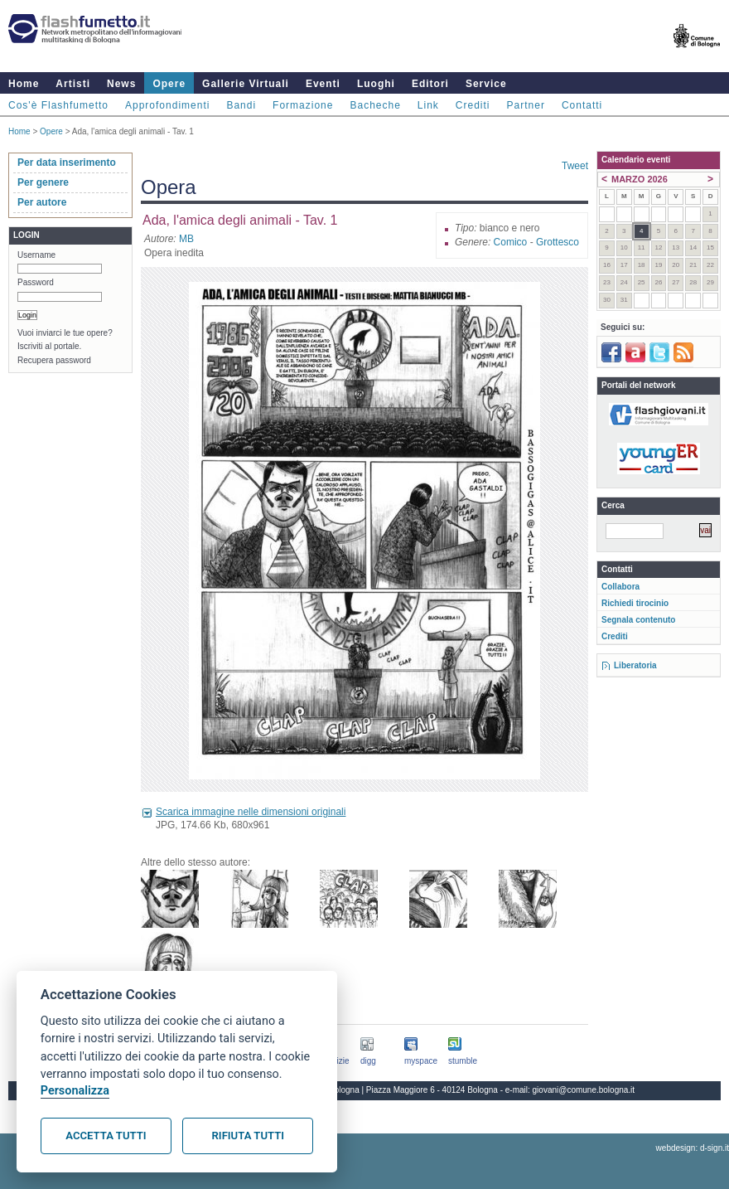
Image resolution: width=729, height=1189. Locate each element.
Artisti (73, 84)
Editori (430, 84)
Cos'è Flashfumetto (58, 105)
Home (23, 84)
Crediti (473, 105)
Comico (511, 242)
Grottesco (557, 242)
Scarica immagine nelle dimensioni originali (250, 812)
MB (186, 239)
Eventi (323, 84)
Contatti (582, 105)
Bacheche (375, 105)
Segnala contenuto (638, 619)
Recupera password (54, 360)
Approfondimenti (167, 105)
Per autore (41, 202)
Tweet (575, 166)
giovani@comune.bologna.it (584, 1089)
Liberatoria (635, 665)
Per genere (43, 182)
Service (486, 84)
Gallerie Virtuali (245, 84)
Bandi (241, 105)
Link (428, 105)
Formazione (303, 105)
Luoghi (376, 84)
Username (36, 255)
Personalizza (75, 1091)
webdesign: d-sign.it (692, 1148)
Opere (169, 84)
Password (35, 282)
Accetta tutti (105, 1135)
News (121, 84)
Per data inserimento (66, 162)
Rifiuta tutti (248, 1135)
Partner (526, 105)
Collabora (620, 586)
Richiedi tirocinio (635, 603)
